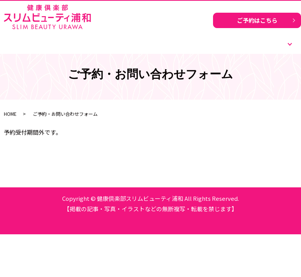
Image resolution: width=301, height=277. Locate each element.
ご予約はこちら (257, 20)
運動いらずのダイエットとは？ (150, 40)
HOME (10, 113)
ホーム (52, 40)
